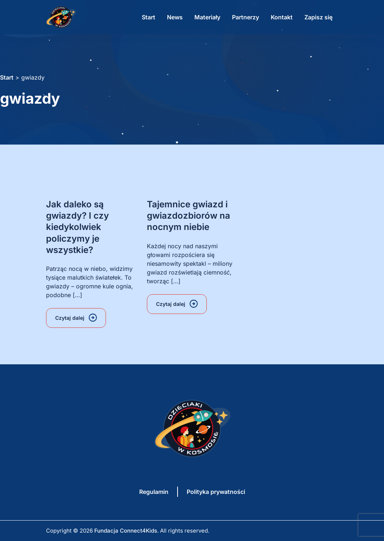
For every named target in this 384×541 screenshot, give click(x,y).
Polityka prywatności (216, 491)
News (175, 17)
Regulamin (153, 491)
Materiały (207, 17)
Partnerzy (245, 17)
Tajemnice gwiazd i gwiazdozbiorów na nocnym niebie (188, 215)
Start (148, 17)
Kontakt (282, 17)
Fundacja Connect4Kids (125, 530)
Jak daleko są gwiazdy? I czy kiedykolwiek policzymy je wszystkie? (77, 227)
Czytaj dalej (69, 318)
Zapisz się (318, 17)
